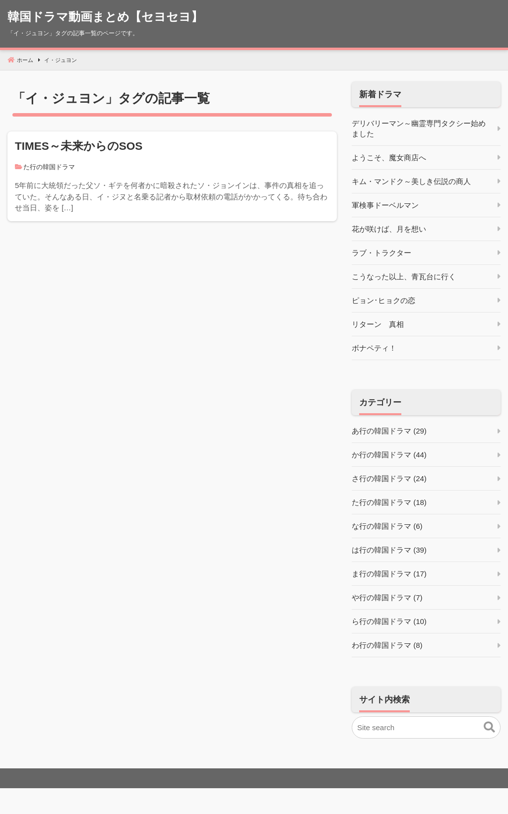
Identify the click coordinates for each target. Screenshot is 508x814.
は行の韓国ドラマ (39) (389, 550)
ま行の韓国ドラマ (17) (389, 573)
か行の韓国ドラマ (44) (389, 454)
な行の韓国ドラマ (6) (387, 526)
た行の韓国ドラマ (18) (389, 502)
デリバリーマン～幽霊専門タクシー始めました (419, 128)
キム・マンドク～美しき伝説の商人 (411, 181)
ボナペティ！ (374, 348)
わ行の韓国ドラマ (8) (387, 645)
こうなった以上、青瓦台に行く (404, 276)
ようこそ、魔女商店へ (389, 157)
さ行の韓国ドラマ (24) (389, 478)
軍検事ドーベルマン (385, 205)
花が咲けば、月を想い (389, 229)
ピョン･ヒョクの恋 (383, 300)
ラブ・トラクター (381, 253)
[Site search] (426, 727)
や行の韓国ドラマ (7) (387, 597)
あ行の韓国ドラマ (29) (389, 431)
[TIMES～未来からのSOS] (172, 176)
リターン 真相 (378, 324)
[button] (489, 728)
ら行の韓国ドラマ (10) (389, 621)
